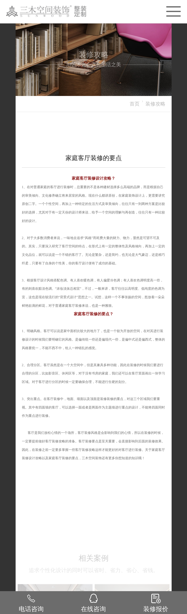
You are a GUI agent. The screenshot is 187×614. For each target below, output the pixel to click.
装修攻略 (155, 104)
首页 (135, 104)
